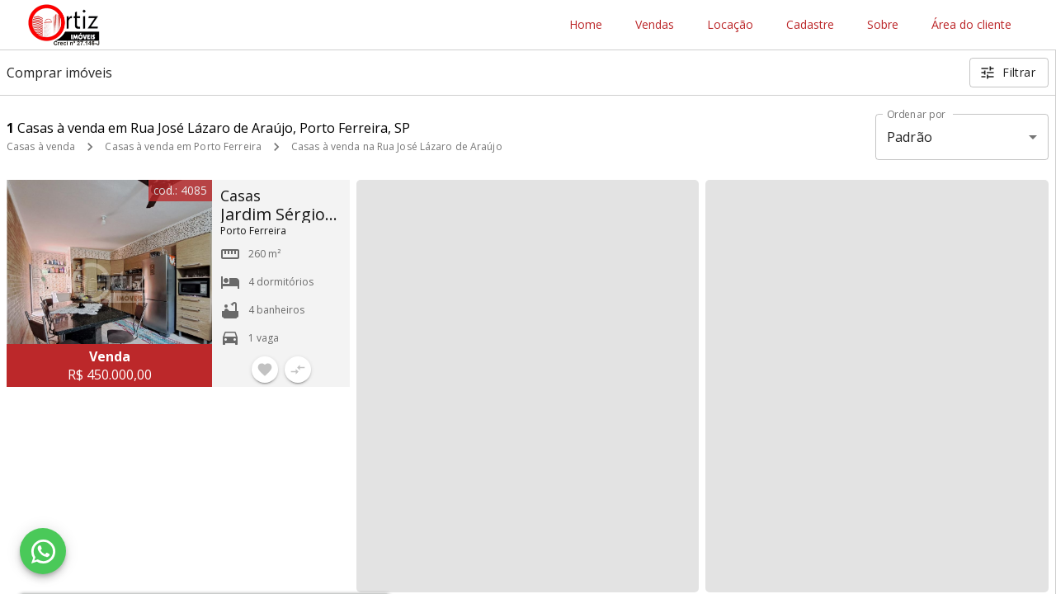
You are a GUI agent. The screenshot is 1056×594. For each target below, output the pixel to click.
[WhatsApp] (43, 551)
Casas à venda (41, 146)
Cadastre (810, 25)
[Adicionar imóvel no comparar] (298, 369)
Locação (730, 25)
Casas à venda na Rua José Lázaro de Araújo (396, 146)
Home (585, 25)
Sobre (882, 25)
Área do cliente (971, 25)
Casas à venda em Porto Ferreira (183, 146)
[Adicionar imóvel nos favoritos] (265, 369)
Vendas (654, 25)
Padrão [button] (909, 137)
